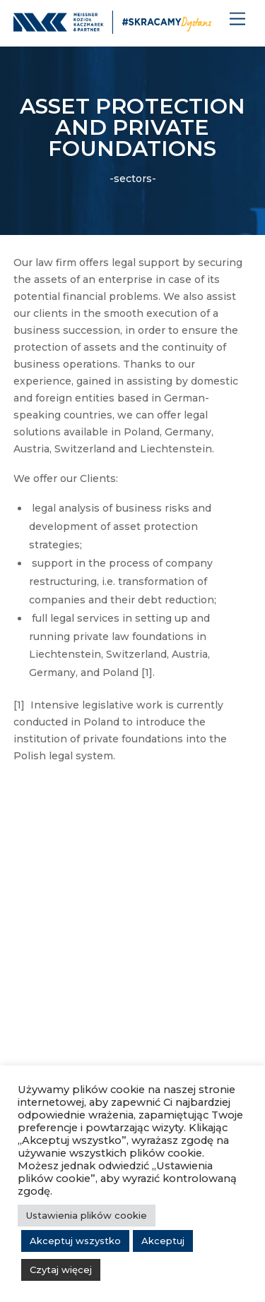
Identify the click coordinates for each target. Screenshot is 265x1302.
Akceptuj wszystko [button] (75, 1240)
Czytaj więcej (61, 1269)
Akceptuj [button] (162, 1240)
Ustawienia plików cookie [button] (86, 1215)
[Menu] (237, 19)
